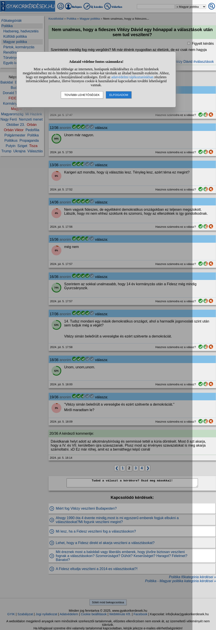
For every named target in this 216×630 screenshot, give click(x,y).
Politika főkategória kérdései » (192, 577)
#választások (204, 61)
